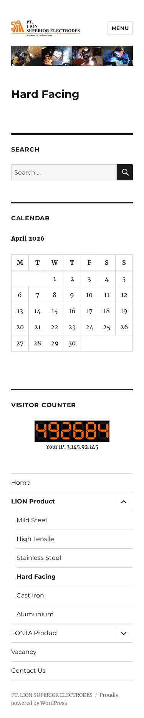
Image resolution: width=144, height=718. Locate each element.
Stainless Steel (39, 557)
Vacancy (23, 651)
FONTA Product (35, 633)
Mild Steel (32, 520)
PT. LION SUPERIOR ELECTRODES (52, 695)
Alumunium (35, 614)
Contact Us (28, 670)
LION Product (33, 501)
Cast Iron (30, 595)
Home (20, 482)
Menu (120, 28)
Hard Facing (36, 576)
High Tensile (35, 539)
